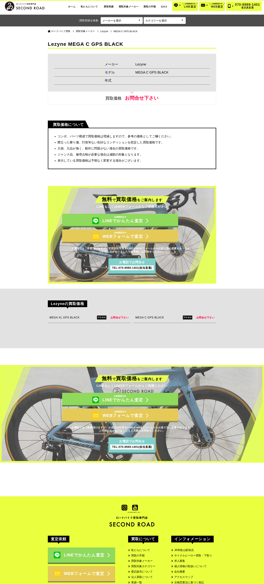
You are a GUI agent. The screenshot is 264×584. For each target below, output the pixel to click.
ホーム (71, 6)
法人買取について (142, 553)
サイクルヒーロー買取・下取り (193, 531)
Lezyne (104, 31)
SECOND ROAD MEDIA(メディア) (195, 569)
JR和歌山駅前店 (184, 526)
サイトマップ (182, 564)
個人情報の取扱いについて (190, 542)
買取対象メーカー (129, 6)
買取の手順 (149, 6)
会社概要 (179, 548)
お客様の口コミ (140, 564)
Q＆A (164, 6)
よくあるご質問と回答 (144, 569)
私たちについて (89, 6)
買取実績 (109, 6)
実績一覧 (136, 558)
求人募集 (179, 537)
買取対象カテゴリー (143, 542)
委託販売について (142, 548)
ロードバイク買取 (61, 31)
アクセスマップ (183, 553)
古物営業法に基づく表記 (189, 558)
